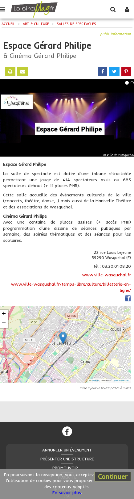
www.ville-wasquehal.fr (106, 275)
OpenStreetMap (121, 380)
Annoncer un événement (67, 449)
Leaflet (94, 380)
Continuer (113, 476)
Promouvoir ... (67, 467)
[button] (63, 338)
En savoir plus (66, 492)
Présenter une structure (67, 458)
